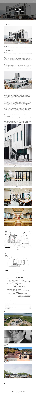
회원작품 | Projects (7, 303)
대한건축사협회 (13, 391)
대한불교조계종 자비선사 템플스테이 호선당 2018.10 (10, 307)
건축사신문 (17, 391)
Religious (10, 303)
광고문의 (24, 391)
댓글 (5, 383)
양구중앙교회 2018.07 (7, 308)
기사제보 (21, 391)
